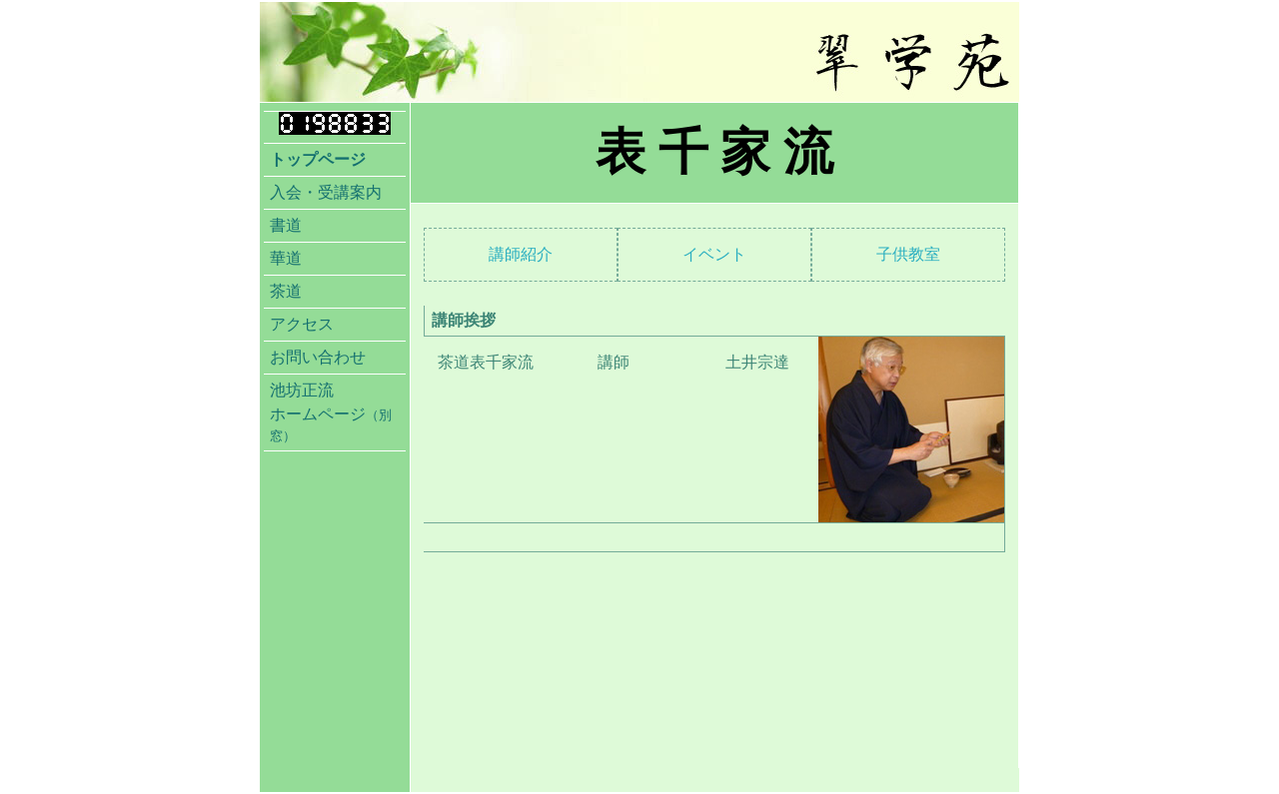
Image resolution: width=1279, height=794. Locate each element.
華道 (286, 258)
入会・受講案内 (326, 192)
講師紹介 (521, 254)
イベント (714, 254)
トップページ (318, 159)
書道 (286, 225)
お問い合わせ (318, 357)
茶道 (286, 291)
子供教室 (908, 254)
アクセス (302, 324)
